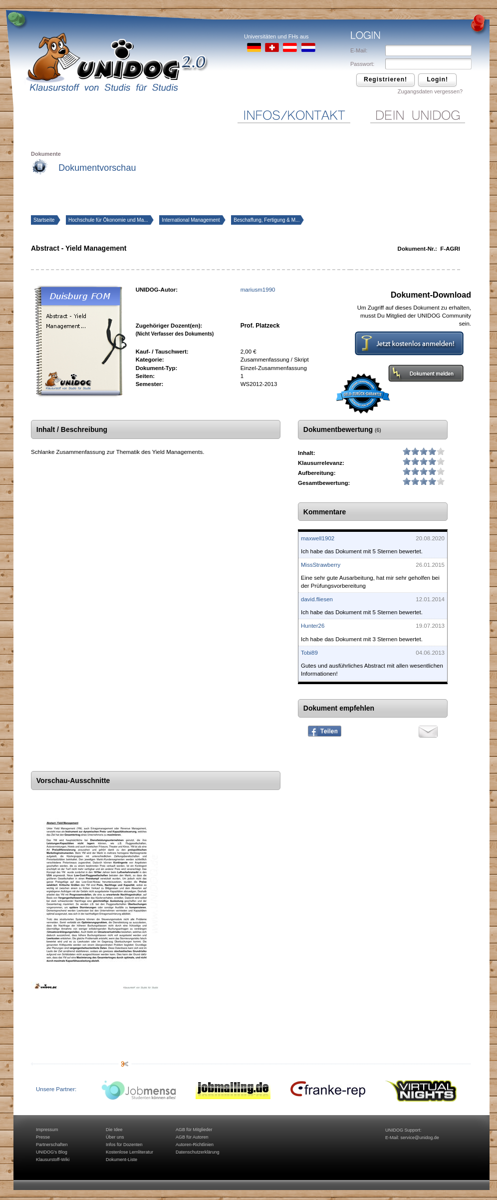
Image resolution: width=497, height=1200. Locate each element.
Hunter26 (312, 626)
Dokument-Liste (121, 1159)
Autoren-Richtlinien (195, 1144)
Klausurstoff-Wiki (52, 1159)
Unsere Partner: (56, 1089)
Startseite (44, 220)
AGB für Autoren (192, 1137)
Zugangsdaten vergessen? (430, 91)
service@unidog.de (420, 1137)
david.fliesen (317, 599)
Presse (43, 1137)
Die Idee (114, 1129)
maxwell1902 (317, 538)
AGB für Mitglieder (194, 1129)
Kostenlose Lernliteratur (129, 1152)
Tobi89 (309, 653)
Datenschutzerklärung (198, 1152)
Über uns (115, 1137)
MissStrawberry (320, 565)
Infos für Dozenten (124, 1144)
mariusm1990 (258, 290)
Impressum (47, 1129)
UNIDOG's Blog (51, 1152)
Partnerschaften (52, 1144)
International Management (191, 220)
